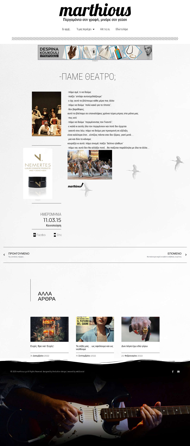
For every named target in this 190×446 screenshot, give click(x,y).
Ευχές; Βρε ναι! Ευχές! (42, 346)
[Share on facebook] (39, 235)
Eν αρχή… (66, 29)
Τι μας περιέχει (85, 29)
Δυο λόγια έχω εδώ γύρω (134, 346)
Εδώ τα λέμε (122, 29)
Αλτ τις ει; (105, 29)
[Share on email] (58, 235)
